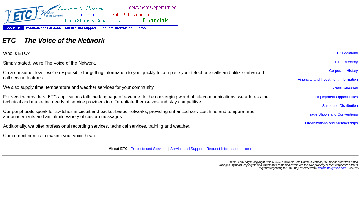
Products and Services (149, 149)
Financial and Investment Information (328, 79)
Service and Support (187, 149)
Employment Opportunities (336, 97)
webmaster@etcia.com (332, 168)
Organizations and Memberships (331, 123)
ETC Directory (346, 62)
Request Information (222, 149)
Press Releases (345, 88)
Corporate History (343, 71)
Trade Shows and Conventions (333, 114)
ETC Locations (346, 53)
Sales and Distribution (340, 105)
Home (247, 149)
